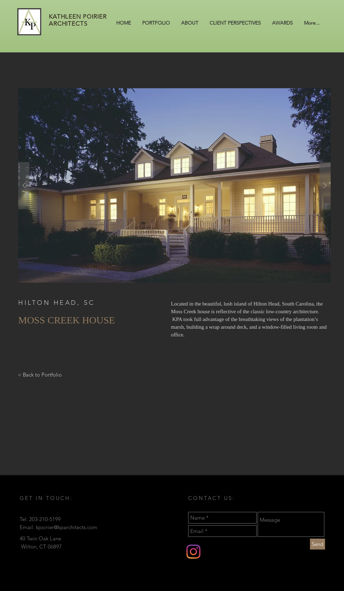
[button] (174, 185)
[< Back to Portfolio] (40, 374)
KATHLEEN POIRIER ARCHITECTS (78, 20)
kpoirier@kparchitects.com (66, 527)
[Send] (317, 544)
